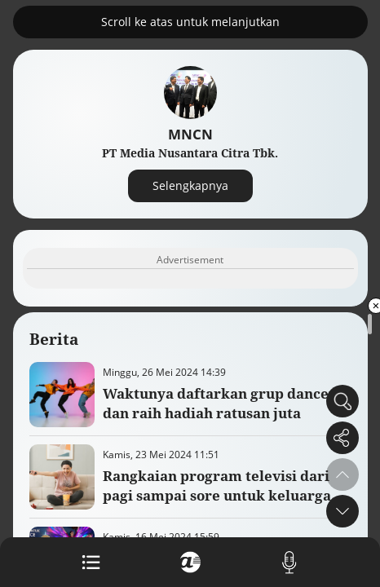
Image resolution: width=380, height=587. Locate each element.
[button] (342, 511)
